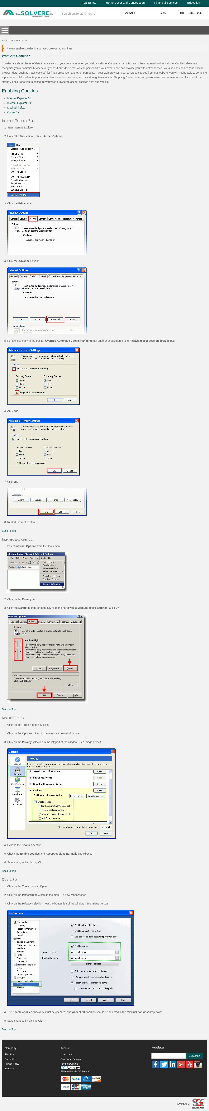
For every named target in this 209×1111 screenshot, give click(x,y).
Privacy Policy (12, 1063)
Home (5, 40)
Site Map (9, 1068)
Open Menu (4, 30)
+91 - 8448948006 (191, 12)
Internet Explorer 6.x (19, 103)
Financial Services (166, 2)
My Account (67, 1054)
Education (193, 2)
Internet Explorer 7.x (19, 98)
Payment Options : (70, 1063)
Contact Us (10, 1059)
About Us (9, 1054)
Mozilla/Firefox (16, 107)
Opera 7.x (13, 112)
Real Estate (88, 2)
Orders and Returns (71, 1059)
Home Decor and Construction (125, 2)
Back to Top (9, 530)
